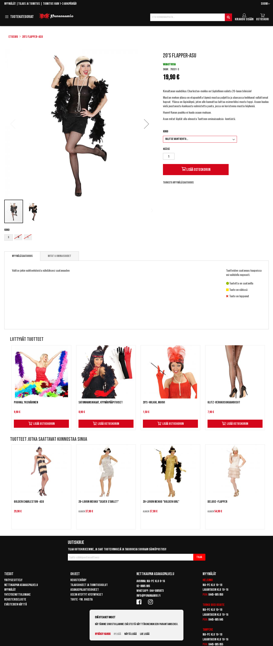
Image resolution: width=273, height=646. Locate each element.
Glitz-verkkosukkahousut (224, 402)
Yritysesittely (13, 580)
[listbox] (79, 238)
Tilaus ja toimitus (29, 4)
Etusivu (13, 37)
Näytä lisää (130, 634)
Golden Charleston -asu (29, 502)
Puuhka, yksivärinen (26, 402)
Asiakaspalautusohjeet (84, 590)
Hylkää (117, 634)
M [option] (18, 237)
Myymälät (10, 4)
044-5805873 (157, 591)
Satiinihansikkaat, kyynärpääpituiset (100, 402)
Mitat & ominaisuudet (59, 256)
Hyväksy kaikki (102, 634)
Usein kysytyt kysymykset (86, 595)
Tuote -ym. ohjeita (81, 600)
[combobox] (191, 17)
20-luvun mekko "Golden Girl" (161, 502)
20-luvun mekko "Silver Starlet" (98, 502)
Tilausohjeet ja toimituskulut (89, 585)
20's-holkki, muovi (154, 402)
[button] (265, 3)
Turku (206, 605)
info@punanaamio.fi (148, 596)
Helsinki (208, 580)
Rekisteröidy (78, 580)
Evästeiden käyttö (15, 604)
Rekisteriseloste (15, 600)
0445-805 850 (215, 595)
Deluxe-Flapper (217, 502)
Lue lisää (145, 634)
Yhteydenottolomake (17, 595)
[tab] (22, 256)
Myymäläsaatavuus (22, 256)
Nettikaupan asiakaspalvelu (21, 585)
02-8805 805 (143, 586)
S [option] (8, 237)
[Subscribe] (199, 557)
